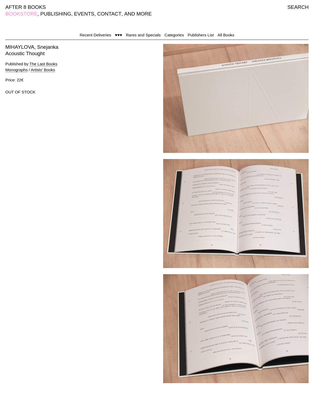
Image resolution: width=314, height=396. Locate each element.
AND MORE (138, 14)
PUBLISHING (55, 14)
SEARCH (298, 7)
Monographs (16, 69)
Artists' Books (43, 69)
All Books (226, 35)
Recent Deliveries (95, 35)
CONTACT (109, 14)
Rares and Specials (143, 35)
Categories (174, 35)
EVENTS (84, 14)
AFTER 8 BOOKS (25, 7)
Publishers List (201, 35)
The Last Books (43, 64)
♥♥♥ (118, 35)
